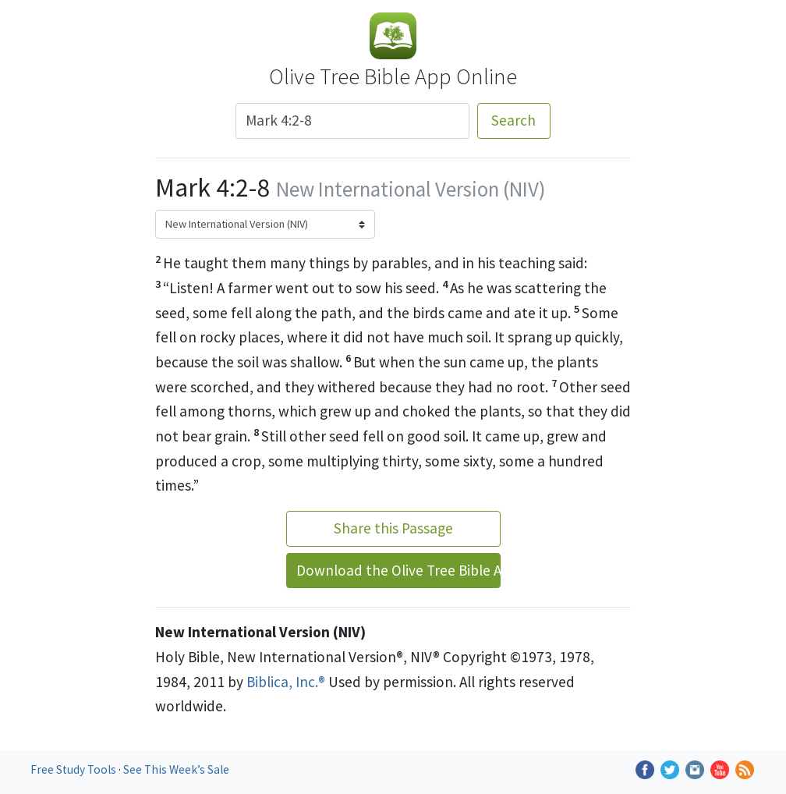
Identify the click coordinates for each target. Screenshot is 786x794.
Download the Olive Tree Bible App (398, 570)
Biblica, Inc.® (285, 681)
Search (513, 120)
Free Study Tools (74, 769)
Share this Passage (393, 528)
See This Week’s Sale (176, 769)
